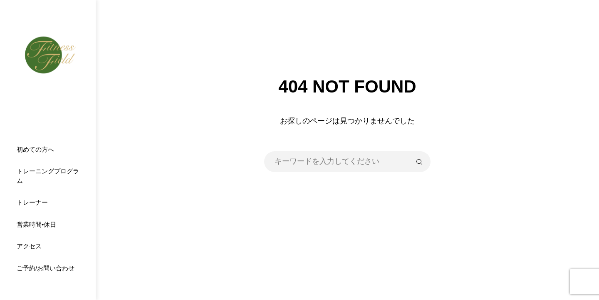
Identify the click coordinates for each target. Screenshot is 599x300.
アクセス (29, 246)
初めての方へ (35, 149)
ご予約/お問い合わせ (45, 268)
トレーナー (32, 202)
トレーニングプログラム (48, 176)
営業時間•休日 (36, 224)
